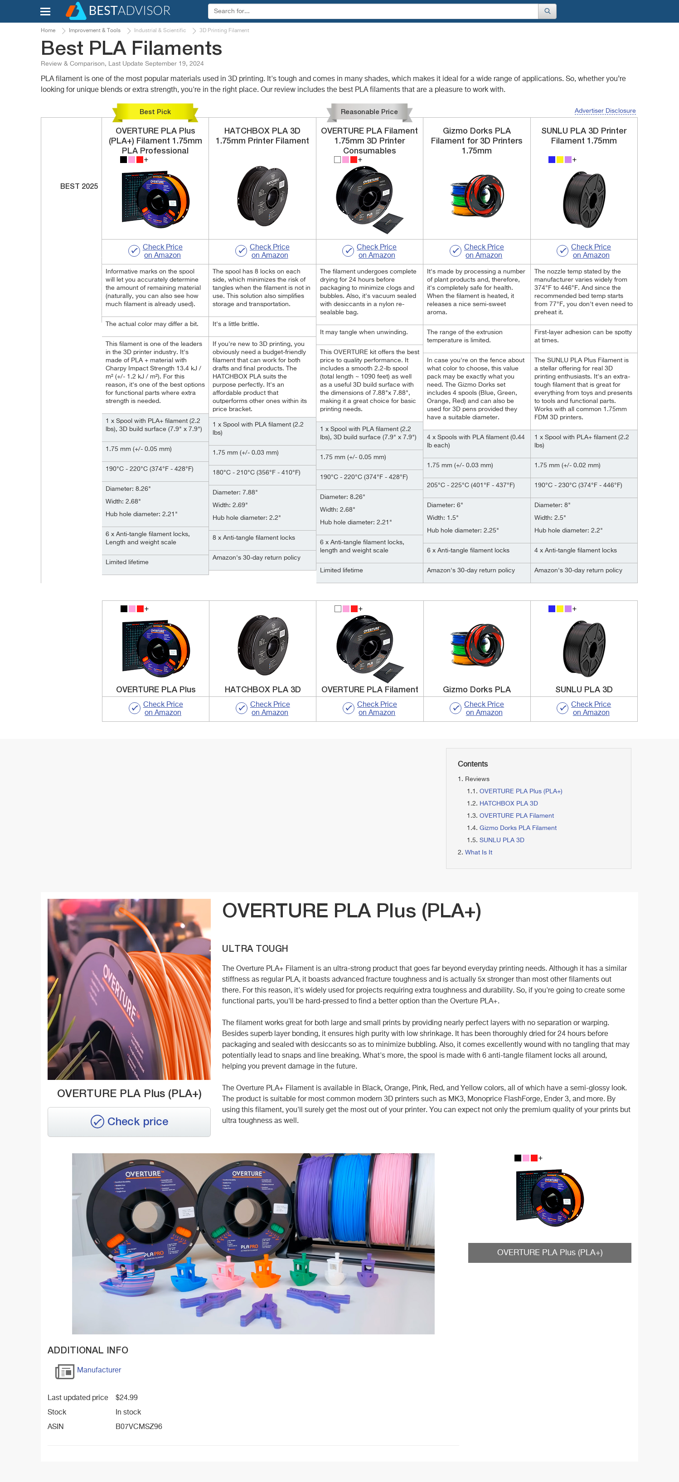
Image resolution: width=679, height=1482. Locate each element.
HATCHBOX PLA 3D (509, 804)
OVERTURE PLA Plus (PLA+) (521, 791)
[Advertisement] (135, 811)
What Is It (478, 852)
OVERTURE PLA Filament (517, 816)
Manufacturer (88, 1373)
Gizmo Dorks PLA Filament (518, 828)
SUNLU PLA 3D (502, 840)
